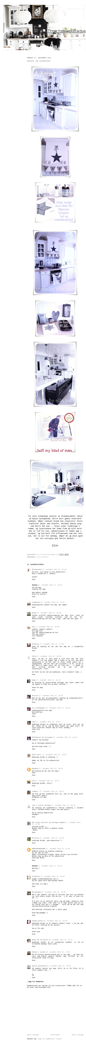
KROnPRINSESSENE (38, 849)
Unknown (35, 768)
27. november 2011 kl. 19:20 (58, 708)
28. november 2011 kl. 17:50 (58, 952)
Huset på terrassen (40, 940)
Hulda (34, 613)
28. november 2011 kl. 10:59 (55, 921)
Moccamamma (36, 892)
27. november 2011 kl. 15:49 (50, 585)
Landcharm (36, 602)
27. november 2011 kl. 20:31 (47, 781)
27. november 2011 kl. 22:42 (50, 866)
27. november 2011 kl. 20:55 (63, 805)
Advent (38, 557)
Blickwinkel (37, 569)
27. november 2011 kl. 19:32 (48, 722)
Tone (34, 722)
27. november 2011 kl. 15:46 (54, 569)
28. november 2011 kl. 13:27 (60, 940)
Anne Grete (37, 755)
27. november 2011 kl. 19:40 (65, 737)
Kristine (35, 838)
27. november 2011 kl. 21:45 (58, 849)
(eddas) (35, 791)
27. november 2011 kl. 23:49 (53, 892)
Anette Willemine (39, 966)
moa (33, 627)
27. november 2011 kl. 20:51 (52, 791)
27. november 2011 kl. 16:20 (53, 602)
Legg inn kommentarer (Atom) (50, 1039)
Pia (33, 781)
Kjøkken (45, 557)
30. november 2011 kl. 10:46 (59, 966)
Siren (34, 656)
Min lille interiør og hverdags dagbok (48, 822)
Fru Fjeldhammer (38, 708)
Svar (34, 579)
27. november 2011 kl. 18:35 (51, 695)
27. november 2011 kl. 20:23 (51, 768)
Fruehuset (36, 876)
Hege (34, 680)
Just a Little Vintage (41, 805)
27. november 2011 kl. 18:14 (49, 656)
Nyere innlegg (33, 1035)
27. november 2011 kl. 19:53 (54, 755)
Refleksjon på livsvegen (42, 737)
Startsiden (55, 1035)
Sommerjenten (37, 921)
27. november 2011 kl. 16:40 (49, 613)
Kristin (35, 695)
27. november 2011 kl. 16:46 (47, 627)
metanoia (35, 644)
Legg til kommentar (36, 981)
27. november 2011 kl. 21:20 (52, 838)
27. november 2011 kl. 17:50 (52, 644)
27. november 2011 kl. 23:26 (53, 876)
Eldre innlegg (77, 1035)
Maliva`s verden (38, 952)
